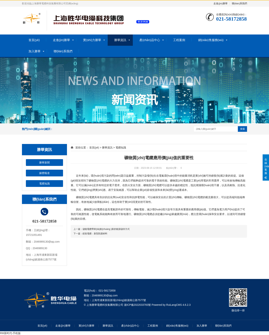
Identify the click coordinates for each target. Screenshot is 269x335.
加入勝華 (35, 51)
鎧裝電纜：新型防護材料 (95, 233)
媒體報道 (44, 173)
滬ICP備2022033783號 (137, 304)
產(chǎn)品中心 (149, 40)
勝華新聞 (44, 162)
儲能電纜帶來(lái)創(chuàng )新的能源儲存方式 (106, 229)
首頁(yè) (34, 40)
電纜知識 (44, 183)
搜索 (242, 128)
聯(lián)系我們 (239, 3)
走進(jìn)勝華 (220, 3)
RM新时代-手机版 (10, 333)
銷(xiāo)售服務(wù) (211, 40)
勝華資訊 (120, 40)
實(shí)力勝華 (92, 40)
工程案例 (179, 40)
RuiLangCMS (174, 304)
